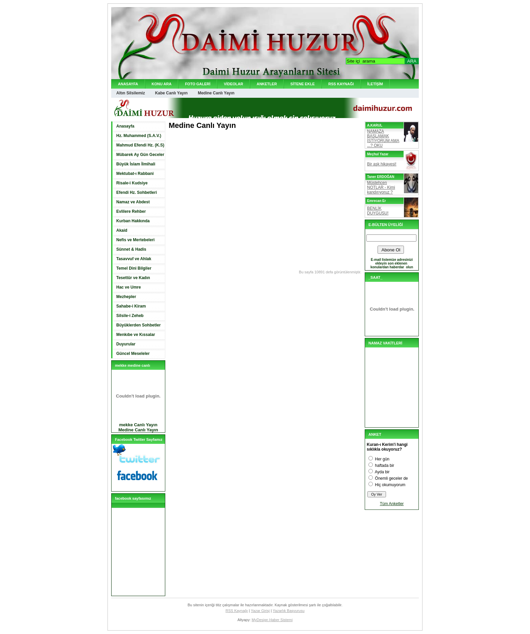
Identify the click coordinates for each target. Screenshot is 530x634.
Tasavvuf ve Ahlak (133, 258)
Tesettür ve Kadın (133, 277)
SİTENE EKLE (302, 84)
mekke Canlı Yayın (138, 424)
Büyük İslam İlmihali (135, 164)
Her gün (382, 459)
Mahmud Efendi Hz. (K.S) (140, 145)
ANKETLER (267, 84)
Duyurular (126, 344)
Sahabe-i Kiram (131, 306)
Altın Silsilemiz (130, 93)
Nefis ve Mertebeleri (135, 239)
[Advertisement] (248, 143)
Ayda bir (382, 472)
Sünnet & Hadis (131, 249)
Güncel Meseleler (133, 353)
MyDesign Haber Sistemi (272, 620)
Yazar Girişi (260, 611)
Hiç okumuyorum (390, 484)
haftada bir (384, 465)
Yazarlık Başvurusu (289, 611)
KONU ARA (162, 84)
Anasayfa (125, 126)
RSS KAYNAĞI (341, 84)
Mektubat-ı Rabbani (135, 173)
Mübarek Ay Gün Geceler (140, 154)
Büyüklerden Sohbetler (138, 325)
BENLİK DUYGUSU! (377, 211)
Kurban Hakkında (133, 221)
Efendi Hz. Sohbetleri (136, 192)
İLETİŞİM (375, 84)
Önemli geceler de (391, 478)
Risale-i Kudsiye (132, 183)
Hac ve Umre (128, 287)
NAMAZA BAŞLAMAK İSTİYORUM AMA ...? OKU (383, 138)
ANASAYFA (128, 84)
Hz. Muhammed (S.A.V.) (138, 135)
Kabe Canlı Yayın (171, 93)
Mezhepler (126, 296)
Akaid (121, 230)
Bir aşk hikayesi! (381, 164)
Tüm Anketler (392, 503)
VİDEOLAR (233, 84)
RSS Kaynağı (236, 611)
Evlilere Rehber (131, 211)
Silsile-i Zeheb (130, 315)
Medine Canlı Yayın (216, 93)
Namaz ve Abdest (133, 202)
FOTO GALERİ (197, 84)
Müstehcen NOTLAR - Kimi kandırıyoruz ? (381, 187)
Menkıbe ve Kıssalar (135, 334)
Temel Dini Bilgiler (133, 268)
